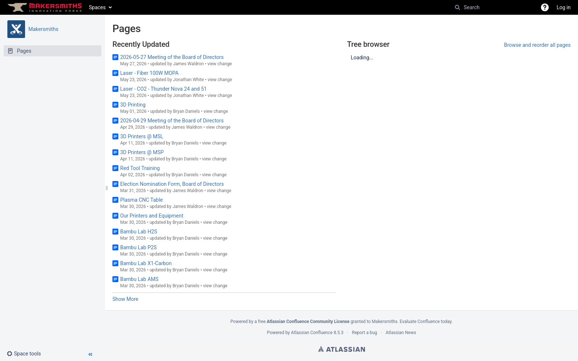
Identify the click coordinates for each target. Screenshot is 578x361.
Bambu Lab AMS (139, 279)
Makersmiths (43, 29)
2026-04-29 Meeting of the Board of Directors (172, 121)
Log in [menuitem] (564, 7)
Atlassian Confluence (311, 332)
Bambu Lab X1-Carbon (146, 263)
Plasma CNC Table (141, 200)
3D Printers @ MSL (141, 136)
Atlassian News (401, 332)
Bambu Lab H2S (138, 232)
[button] (545, 7)
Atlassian (341, 349)
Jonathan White (188, 79)
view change (220, 63)
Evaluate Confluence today (425, 321)
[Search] (457, 7)
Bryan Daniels (186, 111)
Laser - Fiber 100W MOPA (149, 73)
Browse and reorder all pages (537, 45)
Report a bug (364, 332)
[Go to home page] (44, 7)
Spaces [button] (97, 7)
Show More (125, 299)
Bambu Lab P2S (138, 247)
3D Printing (133, 105)
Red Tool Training (140, 168)
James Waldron (188, 63)
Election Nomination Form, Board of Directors (172, 184)
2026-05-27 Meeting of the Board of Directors (172, 57)
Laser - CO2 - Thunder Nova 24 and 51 (163, 89)
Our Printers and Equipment (151, 216)
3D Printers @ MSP (142, 152)
